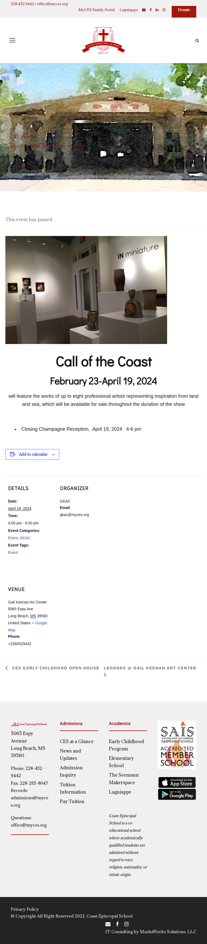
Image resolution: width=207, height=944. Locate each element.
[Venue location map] (85, 597)
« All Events (22, 136)
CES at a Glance (77, 741)
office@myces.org (52, 3)
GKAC (25, 538)
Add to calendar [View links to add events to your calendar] (33, 454)
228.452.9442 (22, 3)
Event (13, 538)
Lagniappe (129, 9)
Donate (184, 9)
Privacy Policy (25, 909)
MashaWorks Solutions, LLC (168, 931)
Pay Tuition (72, 801)
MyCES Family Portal (96, 9)
